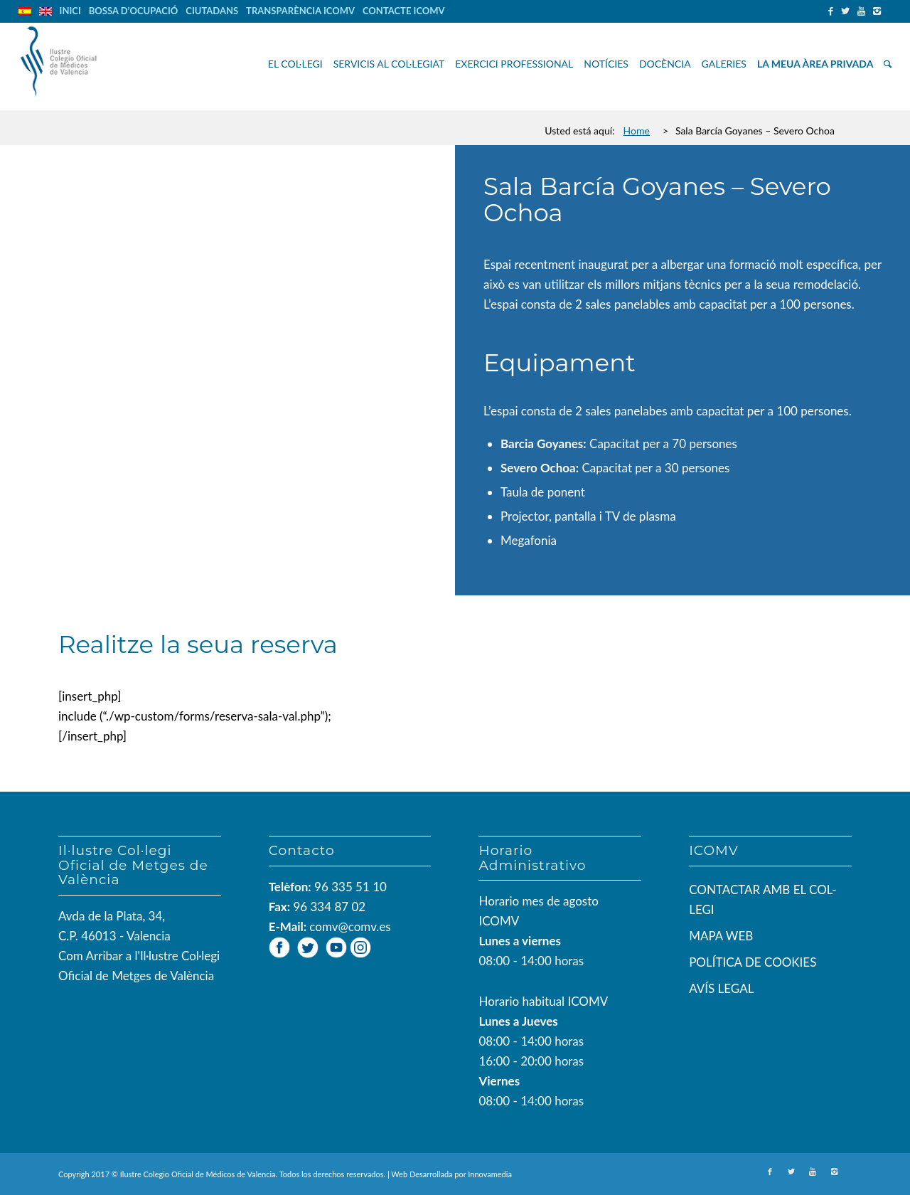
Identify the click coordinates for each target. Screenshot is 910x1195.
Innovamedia (490, 1174)
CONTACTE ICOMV (404, 10)
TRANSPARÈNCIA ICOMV (300, 10)
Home (636, 130)
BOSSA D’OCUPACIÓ (133, 10)
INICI (70, 10)
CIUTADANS (212, 10)
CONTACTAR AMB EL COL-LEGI (763, 899)
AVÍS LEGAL (721, 988)
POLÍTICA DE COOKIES (752, 962)
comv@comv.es (349, 926)
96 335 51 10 (350, 886)
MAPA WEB (721, 935)
